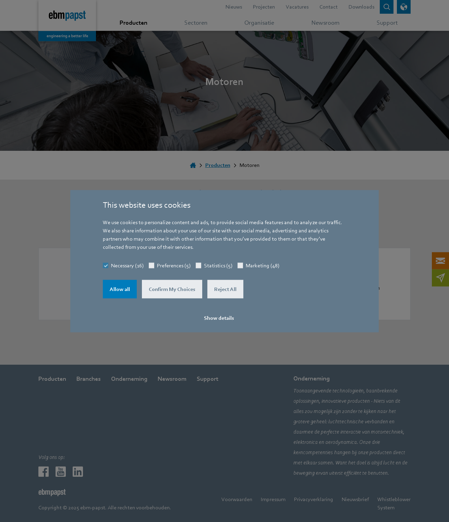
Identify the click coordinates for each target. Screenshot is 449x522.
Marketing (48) (262, 265)
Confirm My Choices (172, 289)
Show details (219, 318)
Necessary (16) (127, 265)
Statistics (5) (218, 265)
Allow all (120, 289)
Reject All (225, 289)
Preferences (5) (174, 265)
